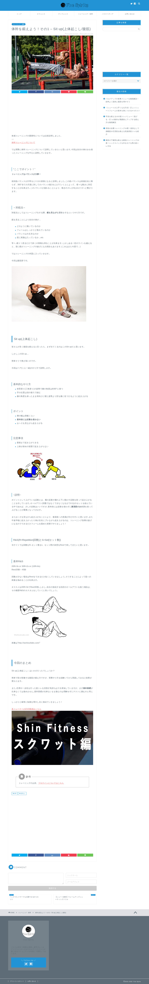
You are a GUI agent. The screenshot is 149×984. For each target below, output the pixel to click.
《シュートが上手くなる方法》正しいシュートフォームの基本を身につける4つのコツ (123, 109)
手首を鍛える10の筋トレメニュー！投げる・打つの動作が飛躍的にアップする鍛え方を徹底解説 (122, 119)
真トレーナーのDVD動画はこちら (26, 709)
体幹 (15, 793)
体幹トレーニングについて (23, 143)
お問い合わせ (130, 14)
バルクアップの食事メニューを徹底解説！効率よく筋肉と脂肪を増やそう (122, 100)
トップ (19, 14)
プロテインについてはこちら (51, 783)
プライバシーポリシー (17, 981)
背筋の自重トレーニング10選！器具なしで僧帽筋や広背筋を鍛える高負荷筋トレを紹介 (122, 131)
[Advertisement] (52, 114)
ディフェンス (63, 14)
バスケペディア (107, 14)
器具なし (22, 793)
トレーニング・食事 (85, 14)
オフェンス (41, 14)
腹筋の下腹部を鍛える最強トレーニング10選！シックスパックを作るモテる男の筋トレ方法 (122, 143)
